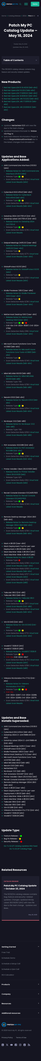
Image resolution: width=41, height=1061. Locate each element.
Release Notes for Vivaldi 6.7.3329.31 (21, 651)
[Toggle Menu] (26, 4)
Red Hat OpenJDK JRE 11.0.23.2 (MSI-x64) (21, 99)
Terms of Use (21, 1037)
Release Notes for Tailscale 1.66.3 (20, 598)
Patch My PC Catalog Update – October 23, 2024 (20, 887)
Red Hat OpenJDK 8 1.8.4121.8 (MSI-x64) (20, 87)
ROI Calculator (8, 975)
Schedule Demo (8, 958)
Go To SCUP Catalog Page (20, 849)
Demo (35, 4)
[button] (38, 15)
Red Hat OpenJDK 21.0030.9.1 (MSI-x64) (20, 96)
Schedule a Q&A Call (10, 969)
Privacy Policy (7, 1037)
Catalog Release (14, 16)
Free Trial (6, 952)
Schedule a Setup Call (11, 963)
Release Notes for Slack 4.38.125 (19, 557)
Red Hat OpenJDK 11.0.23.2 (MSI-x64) (19, 90)
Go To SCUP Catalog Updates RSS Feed (20, 846)
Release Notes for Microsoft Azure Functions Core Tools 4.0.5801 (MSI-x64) (21, 352)
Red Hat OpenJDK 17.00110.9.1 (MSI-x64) (20, 93)
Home (4, 16)
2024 (24, 16)
